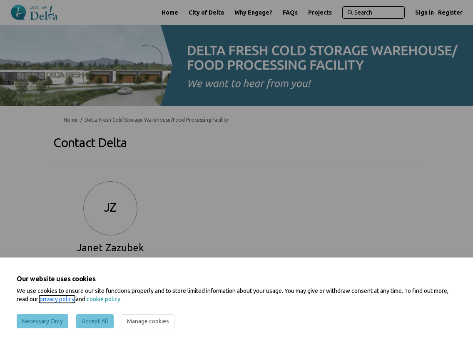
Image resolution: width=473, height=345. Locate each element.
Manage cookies (148, 321)
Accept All (95, 321)
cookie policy (103, 299)
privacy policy (57, 299)
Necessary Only (42, 321)
